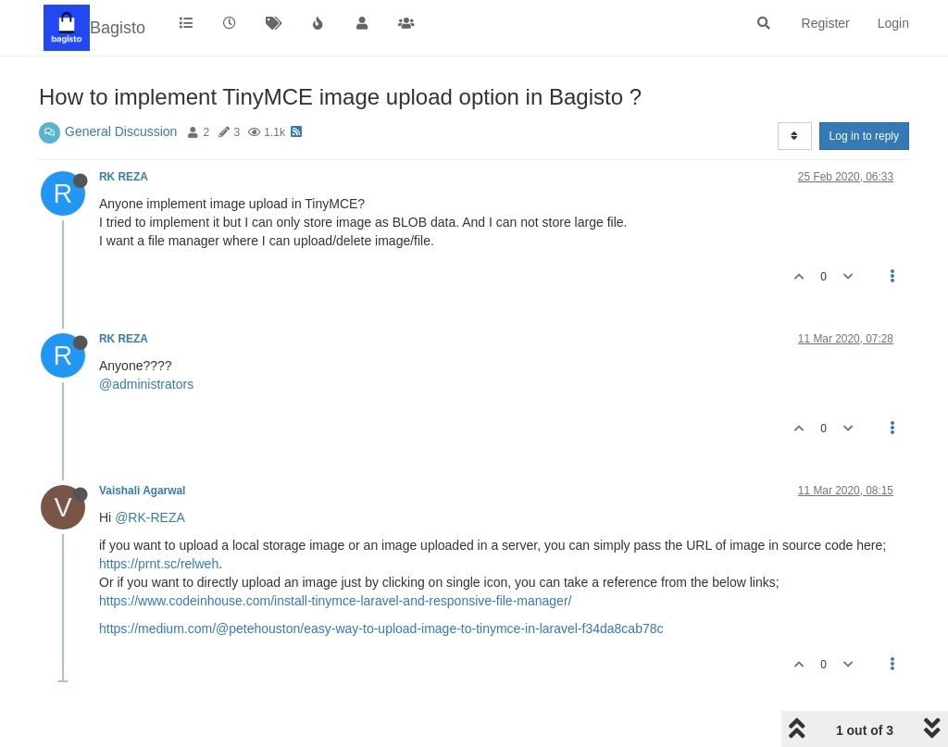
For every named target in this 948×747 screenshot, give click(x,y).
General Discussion (121, 131)
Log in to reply (864, 136)
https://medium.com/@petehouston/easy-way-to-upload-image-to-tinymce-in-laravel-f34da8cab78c (381, 628)
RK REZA (123, 176)
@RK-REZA (150, 517)
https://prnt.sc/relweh (158, 563)
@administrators (146, 384)
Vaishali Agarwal (142, 490)
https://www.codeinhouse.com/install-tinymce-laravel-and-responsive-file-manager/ (335, 600)
